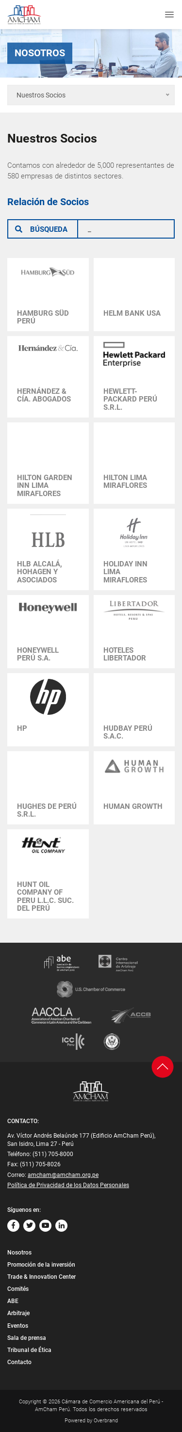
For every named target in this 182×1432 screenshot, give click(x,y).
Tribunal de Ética (29, 1350)
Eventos (17, 1325)
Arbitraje (18, 1313)
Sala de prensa (26, 1338)
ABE (12, 1301)
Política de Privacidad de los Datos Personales (68, 1185)
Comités (18, 1289)
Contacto (19, 1362)
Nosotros (19, 1252)
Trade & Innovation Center (41, 1276)
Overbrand (106, 1420)
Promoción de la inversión (41, 1264)
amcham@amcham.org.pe (63, 1175)
